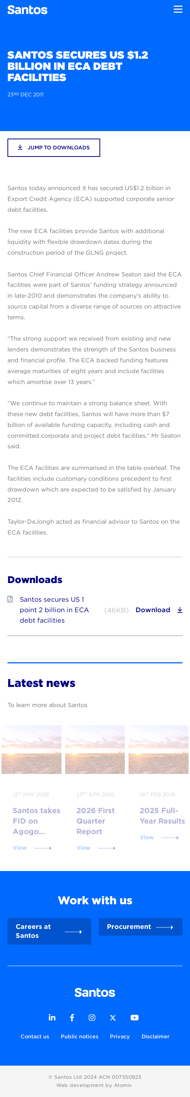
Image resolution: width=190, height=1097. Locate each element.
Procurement (129, 926)
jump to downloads (54, 147)
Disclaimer (156, 1036)
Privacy (120, 1036)
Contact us (34, 1036)
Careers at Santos (33, 931)
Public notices (79, 1036)
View (20, 848)
